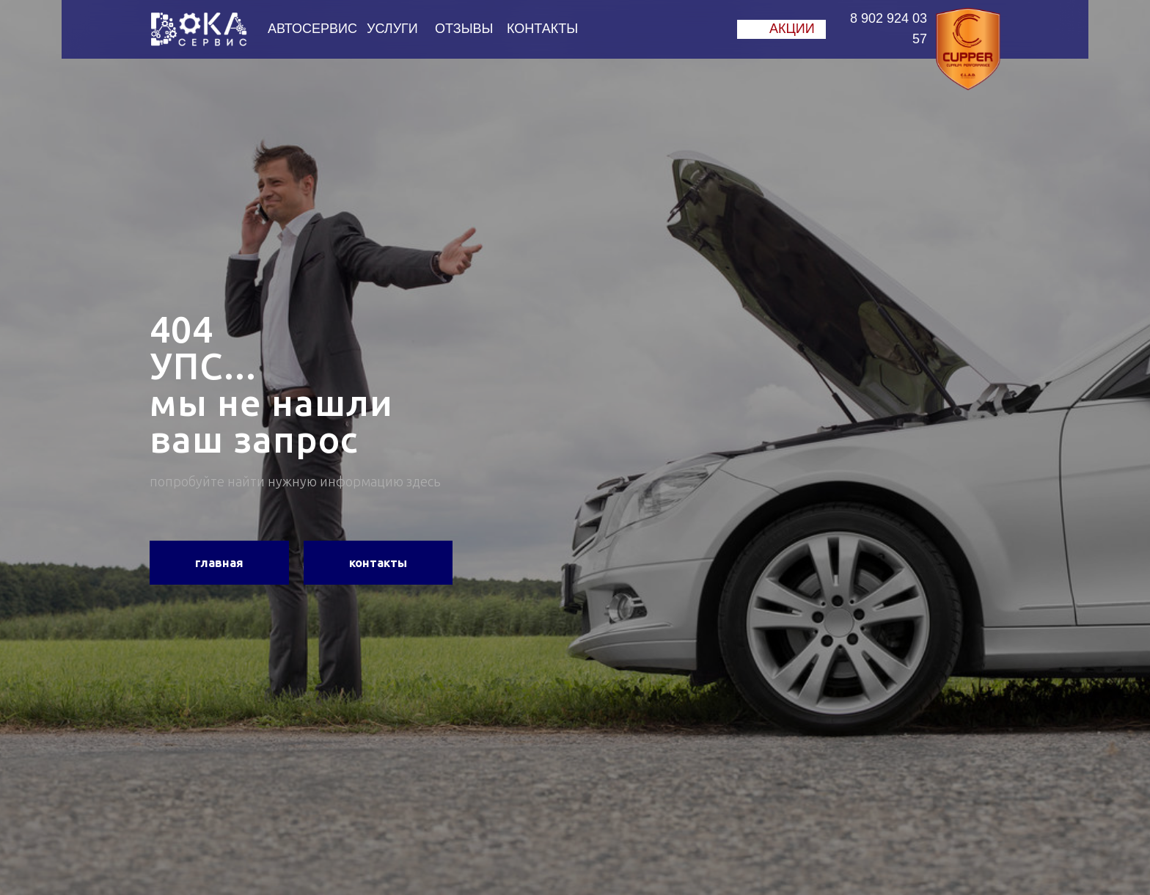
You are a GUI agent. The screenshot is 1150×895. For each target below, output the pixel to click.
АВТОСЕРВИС (312, 28)
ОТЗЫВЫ (464, 28)
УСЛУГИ (392, 28)
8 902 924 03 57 (888, 28)
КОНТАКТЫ (542, 28)
